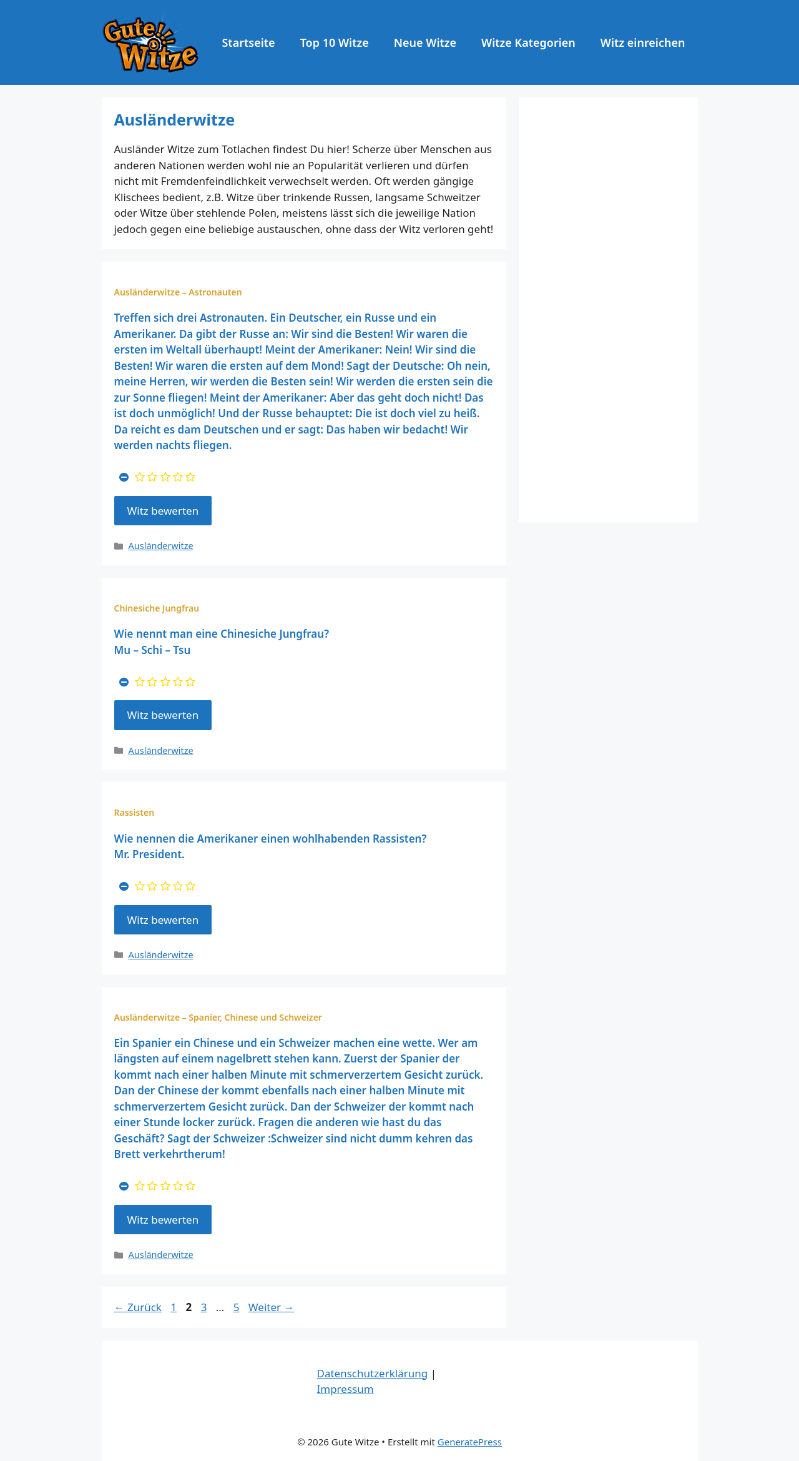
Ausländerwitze (161, 546)
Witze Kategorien (528, 42)
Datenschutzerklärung (372, 1373)
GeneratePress (470, 1441)
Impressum (345, 1389)
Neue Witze (425, 42)
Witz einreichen (642, 42)
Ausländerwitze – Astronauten (178, 292)
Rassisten (134, 812)
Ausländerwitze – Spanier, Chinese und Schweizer (218, 1017)
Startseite (248, 42)
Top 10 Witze (334, 42)
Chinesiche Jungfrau (157, 608)
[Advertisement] (608, 309)
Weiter (271, 1307)
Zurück (138, 1307)
